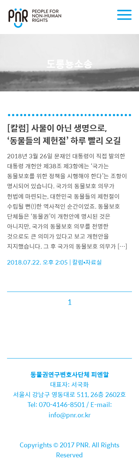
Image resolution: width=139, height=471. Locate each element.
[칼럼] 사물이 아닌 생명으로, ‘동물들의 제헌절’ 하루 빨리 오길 (64, 134)
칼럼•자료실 (87, 262)
